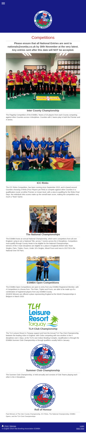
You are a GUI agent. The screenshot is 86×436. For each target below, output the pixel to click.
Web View (80, 429)
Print (5, 426)
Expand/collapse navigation (43, 3)
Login (82, 426)
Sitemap (13, 426)
